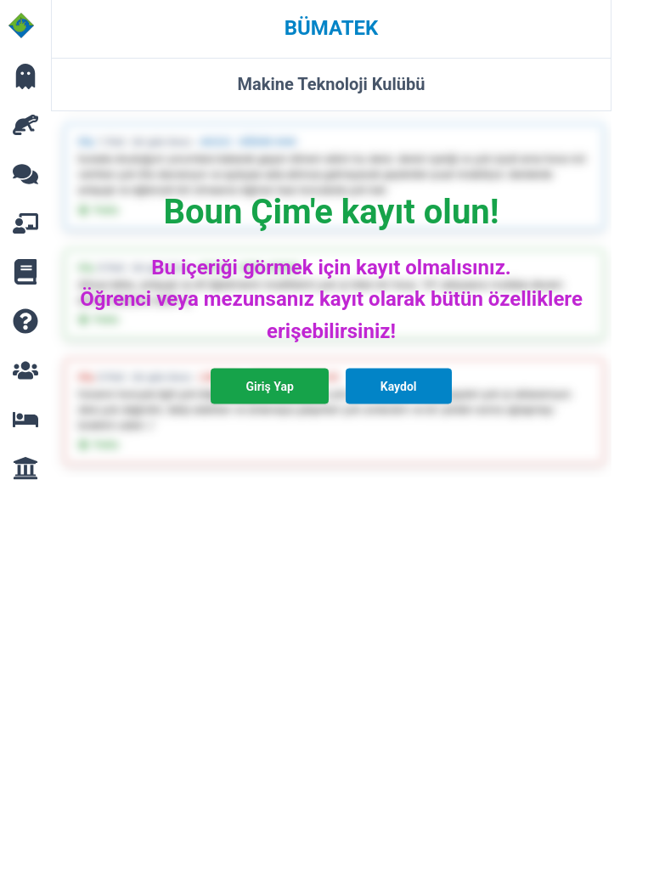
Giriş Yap (269, 385)
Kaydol (398, 385)
